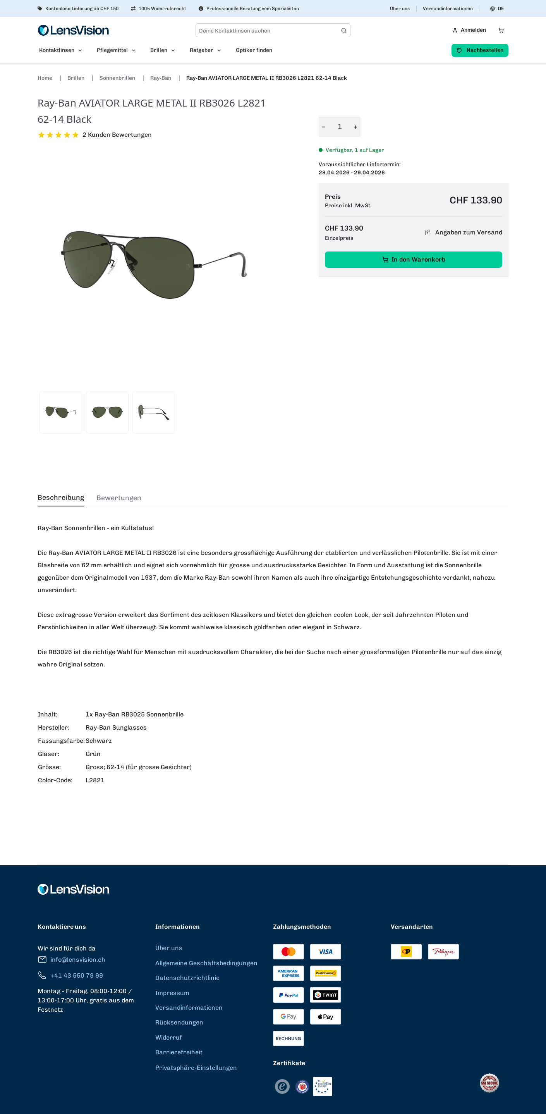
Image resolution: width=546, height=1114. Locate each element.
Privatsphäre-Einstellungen (196, 1067)
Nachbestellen (480, 50)
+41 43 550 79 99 (70, 975)
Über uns (400, 8)
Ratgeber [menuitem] (201, 50)
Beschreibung (61, 497)
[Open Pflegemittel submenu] (136, 50)
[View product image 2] (107, 412)
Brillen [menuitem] (158, 50)
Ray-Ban (161, 78)
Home (45, 78)
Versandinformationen (448, 8)
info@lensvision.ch (71, 959)
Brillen (76, 78)
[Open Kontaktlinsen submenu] (82, 50)
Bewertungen (118, 498)
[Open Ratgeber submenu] (221, 50)
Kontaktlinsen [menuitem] (56, 50)
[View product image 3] (153, 412)
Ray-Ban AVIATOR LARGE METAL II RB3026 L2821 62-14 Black (266, 78)
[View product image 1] (60, 412)
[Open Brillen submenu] (175, 50)
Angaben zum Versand (462, 232)
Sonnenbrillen (118, 78)
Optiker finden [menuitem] (254, 50)
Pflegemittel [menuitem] (112, 50)
